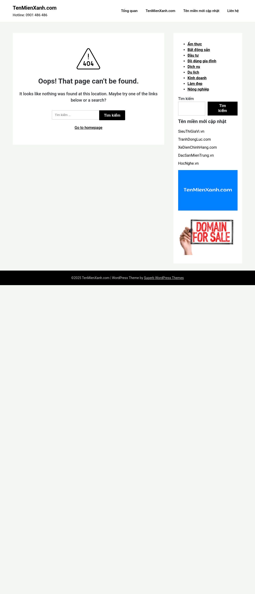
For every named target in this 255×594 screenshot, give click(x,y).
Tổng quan (129, 11)
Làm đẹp (195, 83)
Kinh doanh (197, 78)
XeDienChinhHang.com (197, 147)
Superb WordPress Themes (164, 278)
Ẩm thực (195, 44)
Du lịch (193, 72)
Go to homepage (89, 127)
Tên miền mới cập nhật (201, 11)
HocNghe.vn (188, 163)
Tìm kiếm (186, 98)
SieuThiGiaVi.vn (191, 131)
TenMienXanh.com (35, 8)
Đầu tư (193, 55)
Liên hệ (233, 11)
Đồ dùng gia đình (202, 61)
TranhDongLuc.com (194, 139)
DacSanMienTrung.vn (196, 155)
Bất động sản (199, 50)
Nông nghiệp (198, 89)
